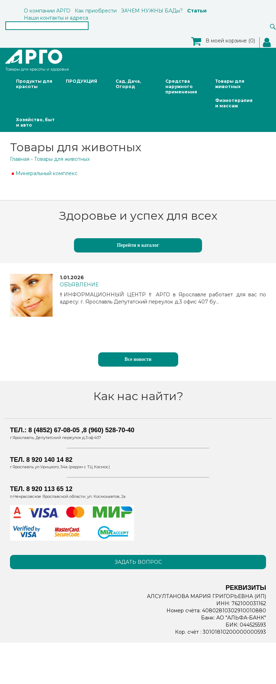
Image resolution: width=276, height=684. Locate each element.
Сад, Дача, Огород (128, 83)
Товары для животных (229, 83)
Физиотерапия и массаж (234, 103)
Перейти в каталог (138, 245)
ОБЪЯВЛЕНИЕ (79, 284)
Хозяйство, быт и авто (35, 122)
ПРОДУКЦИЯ (81, 81)
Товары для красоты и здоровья (37, 60)
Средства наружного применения (181, 86)
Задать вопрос (138, 562)
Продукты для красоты (34, 83)
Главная (20, 159)
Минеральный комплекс (47, 173)
